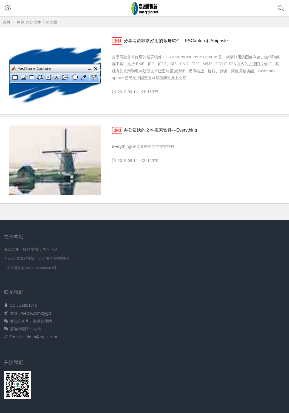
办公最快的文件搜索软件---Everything (154, 130)
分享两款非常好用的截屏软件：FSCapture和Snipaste (170, 40)
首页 (6, 22)
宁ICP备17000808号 (53, 258)
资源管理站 (25, 258)
